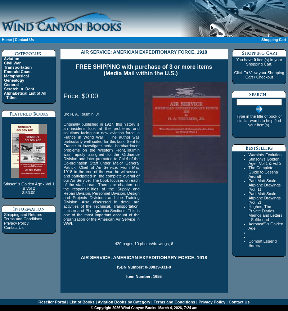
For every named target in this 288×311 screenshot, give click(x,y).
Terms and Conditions (23, 219)
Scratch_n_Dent (19, 89)
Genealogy (14, 80)
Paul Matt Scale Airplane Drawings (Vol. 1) (264, 185)
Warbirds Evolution (265, 155)
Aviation (11, 59)
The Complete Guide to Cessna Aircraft (263, 172)
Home (7, 40)
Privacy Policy (16, 223)
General (11, 84)
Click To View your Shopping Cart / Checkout (259, 75)
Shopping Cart (273, 40)
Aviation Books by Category (123, 302)
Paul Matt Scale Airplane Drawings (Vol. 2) (264, 197)
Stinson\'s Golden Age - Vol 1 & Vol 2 (265, 161)
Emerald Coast (18, 71)
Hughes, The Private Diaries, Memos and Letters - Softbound (265, 213)
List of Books (81, 302)
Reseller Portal (52, 302)
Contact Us (24, 40)
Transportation (18, 67)
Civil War (12, 63)
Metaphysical (16, 76)
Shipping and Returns (23, 214)
